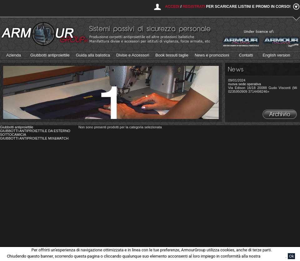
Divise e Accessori (132, 55)
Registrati (193, 6)
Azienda (13, 55)
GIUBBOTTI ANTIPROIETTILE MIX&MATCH (34, 138)
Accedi (172, 6)
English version (276, 55)
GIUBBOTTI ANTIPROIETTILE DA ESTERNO (35, 131)
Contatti (246, 55)
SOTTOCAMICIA (13, 134)
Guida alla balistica (93, 55)
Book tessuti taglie (171, 55)
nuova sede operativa (244, 84)
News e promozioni (212, 55)
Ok (291, 256)
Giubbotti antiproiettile (50, 55)
